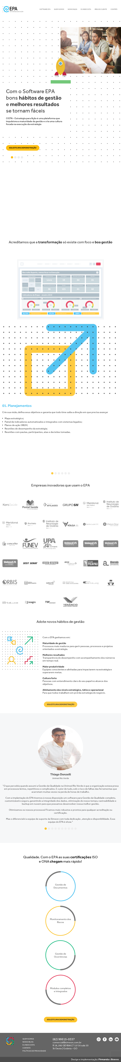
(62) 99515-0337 (64, 1039)
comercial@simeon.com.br (67, 1042)
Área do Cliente (101, 9)
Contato (114, 9)
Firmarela (104, 1059)
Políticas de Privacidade (34, 1051)
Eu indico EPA (86, 9)
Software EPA (45, 9)
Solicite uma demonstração (22, 148)
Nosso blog (72, 9)
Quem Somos (59, 9)
